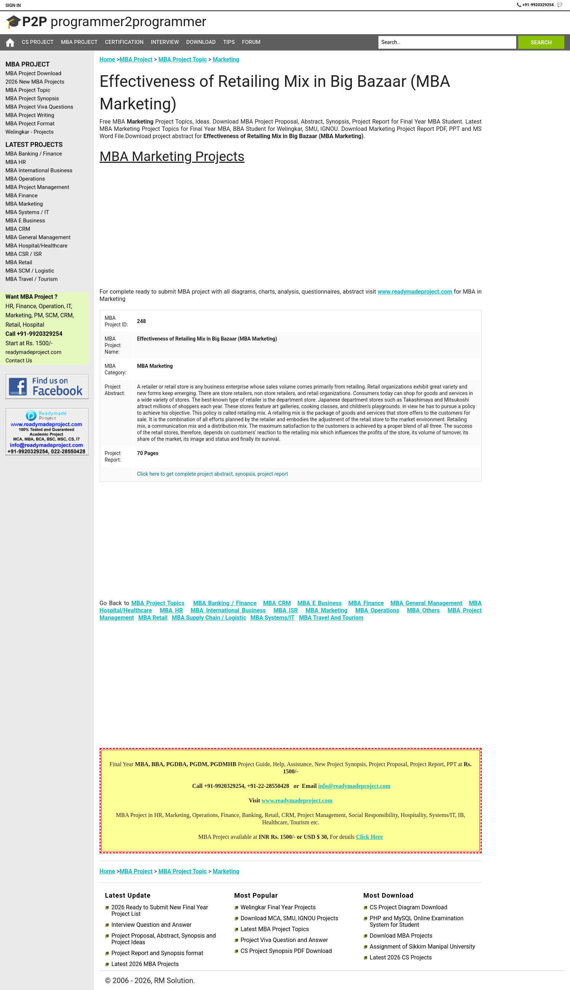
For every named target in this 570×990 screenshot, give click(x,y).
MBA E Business (25, 220)
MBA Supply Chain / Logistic (209, 617)
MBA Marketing (24, 204)
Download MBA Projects (401, 936)
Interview (165, 42)
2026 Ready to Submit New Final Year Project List (159, 910)
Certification (124, 42)
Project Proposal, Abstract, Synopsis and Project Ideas (163, 939)
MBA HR (15, 162)
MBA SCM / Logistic (29, 270)
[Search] (447, 42)
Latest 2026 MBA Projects (144, 964)
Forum (251, 42)
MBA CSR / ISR (23, 254)
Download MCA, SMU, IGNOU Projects (289, 918)
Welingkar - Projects (29, 132)
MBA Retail (18, 262)
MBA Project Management (37, 187)
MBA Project (79, 42)
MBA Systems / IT (27, 212)
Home (107, 59)
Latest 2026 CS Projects (401, 957)
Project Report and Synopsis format (157, 953)
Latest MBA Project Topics (275, 929)
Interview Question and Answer (151, 925)
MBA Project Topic (27, 90)
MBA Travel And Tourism (331, 617)
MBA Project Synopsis (32, 98)
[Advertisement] (44, 577)
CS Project (37, 42)
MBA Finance (21, 195)
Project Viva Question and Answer (284, 940)
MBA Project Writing (29, 115)
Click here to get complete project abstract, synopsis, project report (212, 474)
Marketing (226, 59)
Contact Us (18, 360)
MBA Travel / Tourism (31, 279)
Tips (229, 42)
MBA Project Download (33, 73)
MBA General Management (38, 237)
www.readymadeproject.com (415, 291)
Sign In (13, 5)
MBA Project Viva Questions (39, 107)
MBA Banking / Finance (33, 153)
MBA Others (423, 610)
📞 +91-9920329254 (536, 5)
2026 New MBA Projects (34, 82)
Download (201, 42)
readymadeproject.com (33, 352)
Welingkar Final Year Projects (278, 907)
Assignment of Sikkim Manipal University (422, 946)
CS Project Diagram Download (408, 907)
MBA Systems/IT (272, 617)
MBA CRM (17, 229)
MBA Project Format (30, 123)
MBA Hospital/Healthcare (36, 245)
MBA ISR (285, 610)
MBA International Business (38, 170)
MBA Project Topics (157, 603)
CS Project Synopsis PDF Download (286, 951)
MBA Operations (25, 179)
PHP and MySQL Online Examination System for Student (416, 921)
